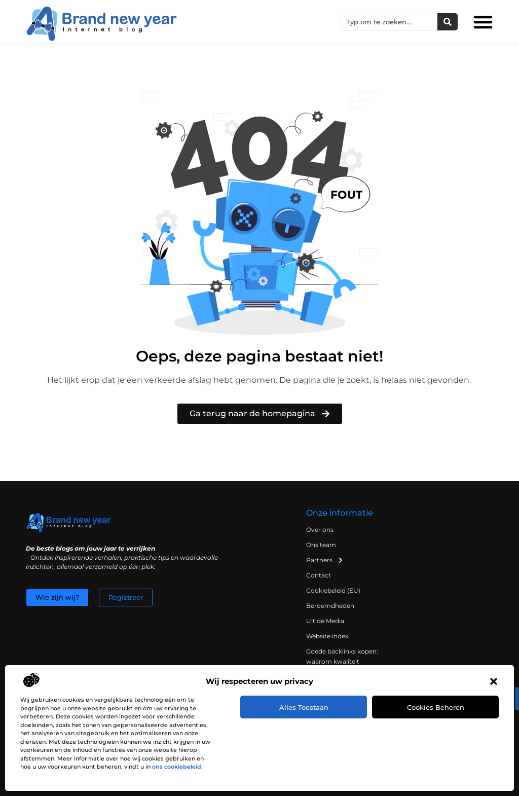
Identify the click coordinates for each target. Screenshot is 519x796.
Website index (327, 636)
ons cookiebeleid (176, 766)
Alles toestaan (303, 707)
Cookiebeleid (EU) (333, 590)
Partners (325, 560)
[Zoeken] (447, 21)
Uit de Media (325, 621)
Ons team (321, 545)
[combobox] (389, 21)
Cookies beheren (435, 707)
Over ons (319, 529)
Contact (318, 575)
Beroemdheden (330, 605)
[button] (494, 681)
